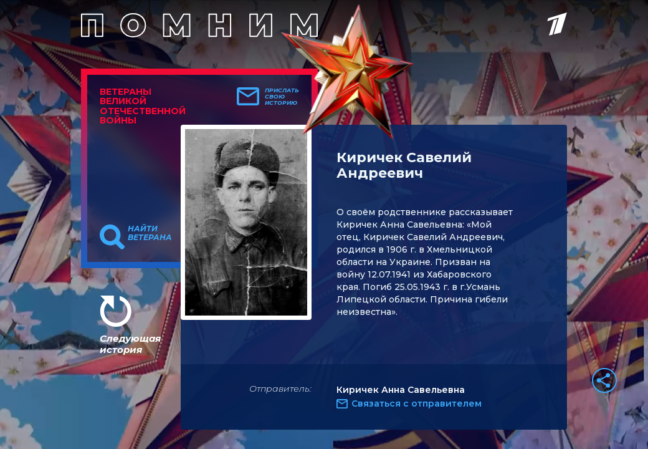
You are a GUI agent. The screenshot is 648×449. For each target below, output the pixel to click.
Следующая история (130, 343)
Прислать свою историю (282, 96)
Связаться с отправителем (416, 403)
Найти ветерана (150, 233)
